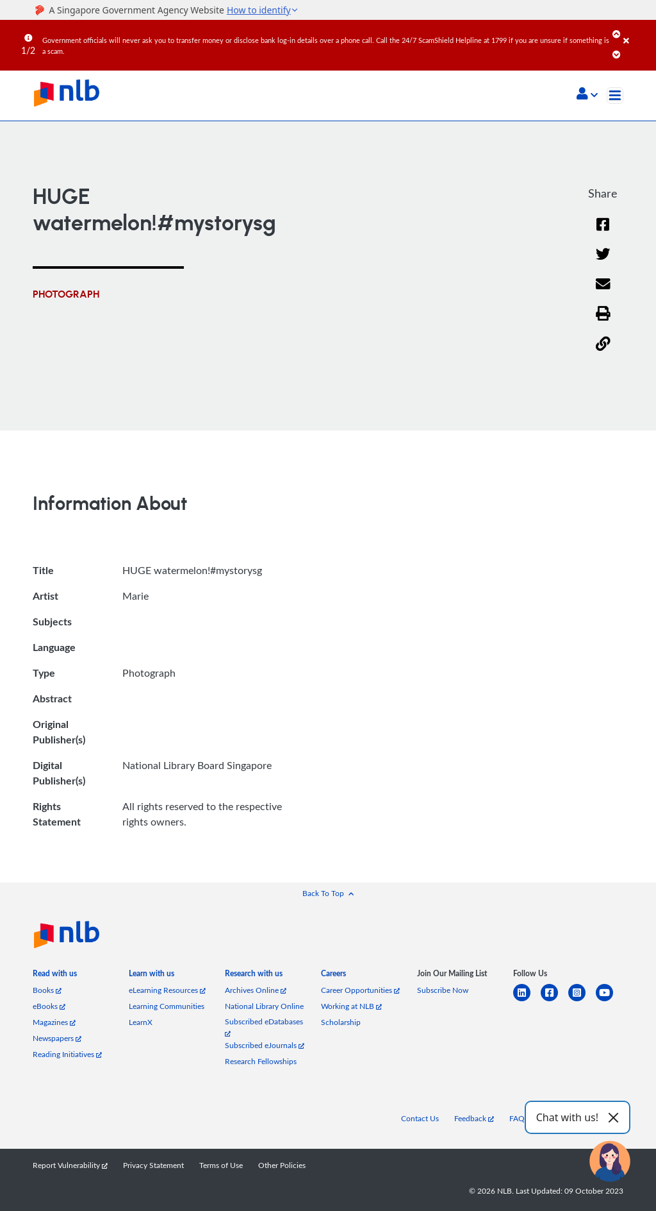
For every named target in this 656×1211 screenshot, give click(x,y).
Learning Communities (166, 1006)
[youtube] (609, 1000)
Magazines (54, 1022)
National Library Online (264, 1006)
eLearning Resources (167, 990)
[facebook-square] (554, 1000)
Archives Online (255, 990)
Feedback (474, 1118)
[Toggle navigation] (615, 95)
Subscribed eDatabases (264, 1027)
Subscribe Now (442, 990)
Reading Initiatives (67, 1054)
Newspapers (57, 1038)
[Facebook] (603, 232)
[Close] (637, 31)
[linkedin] (527, 1000)
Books (47, 990)
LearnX (140, 1022)
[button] (587, 95)
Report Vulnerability (70, 1165)
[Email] (603, 292)
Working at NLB (351, 1006)
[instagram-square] (582, 1000)
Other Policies (282, 1165)
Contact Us (420, 1118)
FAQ (517, 1118)
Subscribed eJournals (264, 1045)
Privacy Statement (153, 1165)
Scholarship (341, 1022)
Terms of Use (221, 1165)
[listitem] (55, 976)
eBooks (49, 1006)
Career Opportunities (360, 990)
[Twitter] (603, 262)
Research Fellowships (261, 1061)
